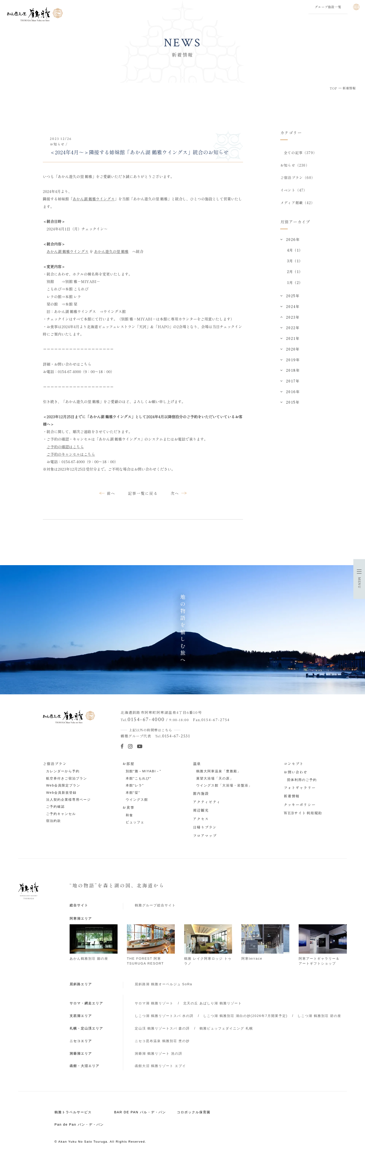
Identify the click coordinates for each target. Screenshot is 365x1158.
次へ (175, 493)
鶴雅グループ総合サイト (155, 905)
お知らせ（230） (294, 165)
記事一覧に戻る (143, 493)
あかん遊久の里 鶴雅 (111, 251)
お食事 (128, 807)
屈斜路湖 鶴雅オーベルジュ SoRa (163, 984)
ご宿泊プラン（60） (297, 177)
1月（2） (295, 282)
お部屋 (128, 763)
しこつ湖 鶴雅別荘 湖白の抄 (245, 1016)
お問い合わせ (296, 771)
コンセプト (294, 763)
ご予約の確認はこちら (65, 446)
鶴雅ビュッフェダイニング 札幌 (226, 1028)
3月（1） (295, 260)
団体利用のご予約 (302, 780)
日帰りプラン (205, 827)
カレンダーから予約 (63, 771)
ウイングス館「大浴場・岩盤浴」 (224, 785)
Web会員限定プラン (63, 785)
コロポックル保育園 (193, 1112)
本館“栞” (133, 792)
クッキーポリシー (300, 804)
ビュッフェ (135, 822)
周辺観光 (201, 810)
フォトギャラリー (300, 787)
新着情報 (292, 795)
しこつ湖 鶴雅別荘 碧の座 (319, 1016)
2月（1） (295, 271)
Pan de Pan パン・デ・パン (79, 1124)
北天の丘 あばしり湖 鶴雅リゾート (212, 1003)
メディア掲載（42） (297, 202)
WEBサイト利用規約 (303, 812)
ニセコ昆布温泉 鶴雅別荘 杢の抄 (162, 1041)
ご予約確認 (55, 806)
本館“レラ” (135, 785)
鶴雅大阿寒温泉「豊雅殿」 (218, 771)
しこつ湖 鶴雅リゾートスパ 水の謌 (164, 1016)
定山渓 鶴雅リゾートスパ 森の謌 (162, 1028)
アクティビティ (207, 801)
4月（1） (295, 250)
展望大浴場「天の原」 (214, 778)
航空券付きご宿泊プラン (66, 778)
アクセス (201, 818)
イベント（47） (293, 189)
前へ (111, 493)
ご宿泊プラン (55, 763)
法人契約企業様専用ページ (68, 799)
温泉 (197, 763)
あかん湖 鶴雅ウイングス (94, 199)
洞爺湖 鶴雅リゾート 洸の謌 (158, 1053)
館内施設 (201, 793)
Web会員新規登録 (61, 792)
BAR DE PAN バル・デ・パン (140, 1112)
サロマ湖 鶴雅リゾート (154, 1003)
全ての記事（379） (300, 152)
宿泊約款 (53, 821)
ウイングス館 (137, 799)
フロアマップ (205, 835)
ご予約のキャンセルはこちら (71, 454)
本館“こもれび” (138, 778)
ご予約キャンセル (61, 814)
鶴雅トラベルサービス (73, 1112)
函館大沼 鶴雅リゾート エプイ (160, 1066)
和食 (129, 815)
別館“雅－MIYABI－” (143, 771)
